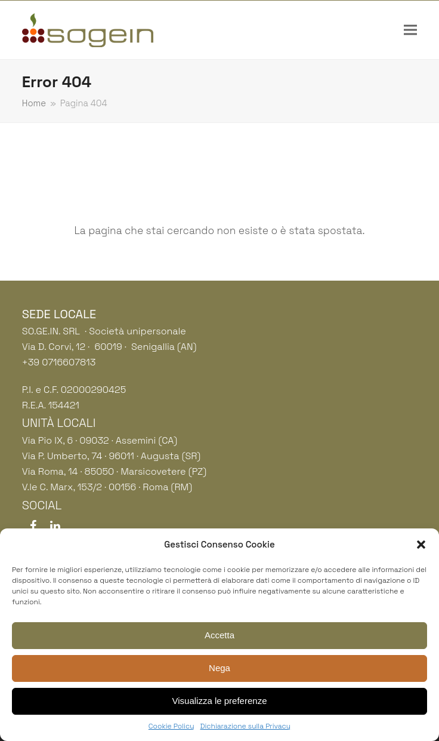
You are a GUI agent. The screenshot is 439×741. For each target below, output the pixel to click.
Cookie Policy (171, 726)
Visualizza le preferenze (219, 701)
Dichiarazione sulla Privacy (245, 726)
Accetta (219, 635)
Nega (219, 668)
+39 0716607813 (59, 362)
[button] (421, 545)
